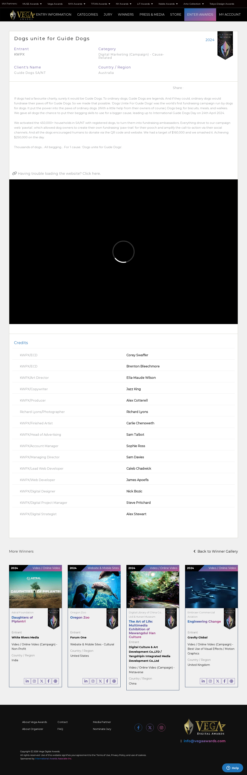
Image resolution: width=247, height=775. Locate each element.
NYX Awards (76, 3)
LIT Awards (145, 3)
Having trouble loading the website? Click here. (56, 173)
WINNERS (126, 14)
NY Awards (123, 3)
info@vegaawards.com (205, 741)
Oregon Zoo (79, 617)
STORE (175, 14)
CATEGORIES (87, 14)
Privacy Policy (118, 755)
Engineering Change (204, 621)
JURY (108, 14)
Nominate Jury (102, 728)
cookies (142, 755)
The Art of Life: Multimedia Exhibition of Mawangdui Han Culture (142, 629)
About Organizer (32, 728)
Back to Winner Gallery (216, 551)
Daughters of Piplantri (22, 619)
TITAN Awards (100, 3)
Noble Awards (168, 3)
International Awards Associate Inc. (53, 758)
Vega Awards (55, 3)
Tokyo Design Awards (222, 3)
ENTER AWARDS (200, 14)
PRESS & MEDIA (152, 14)
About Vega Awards (34, 722)
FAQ (60, 728)
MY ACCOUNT (230, 14)
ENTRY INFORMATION (53, 14)
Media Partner (102, 722)
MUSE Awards (32, 3)
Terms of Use (103, 755)
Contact (63, 722)
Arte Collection (194, 3)
